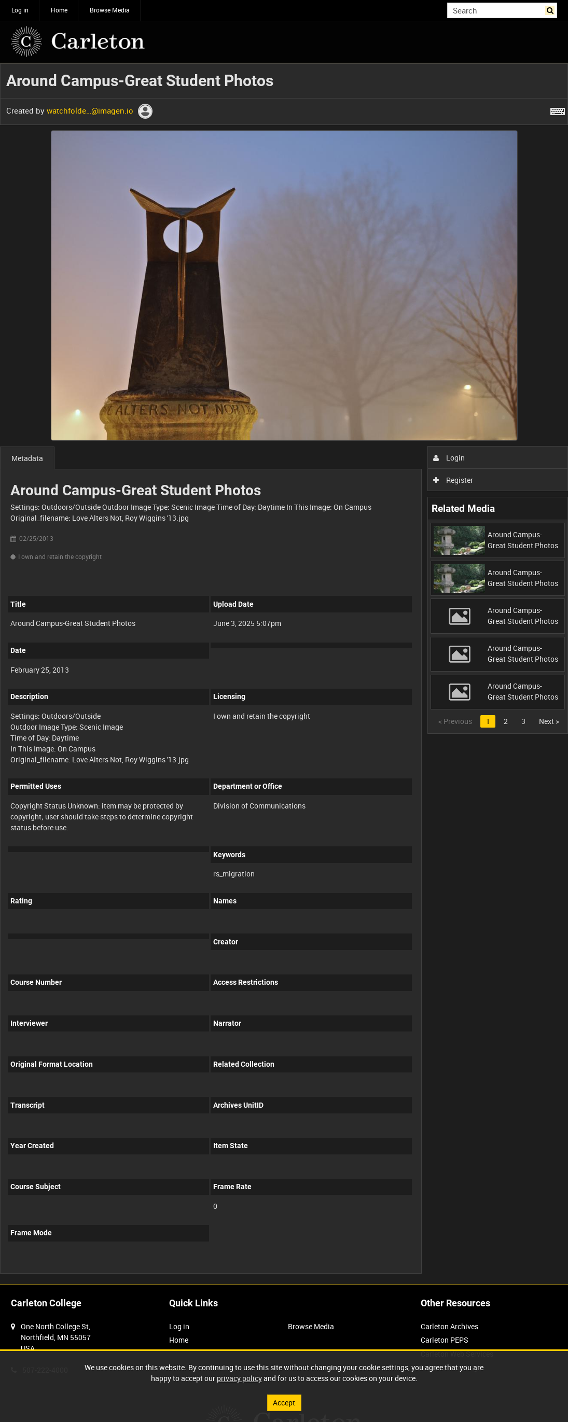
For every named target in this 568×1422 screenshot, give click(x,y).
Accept (284, 1402)
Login (449, 458)
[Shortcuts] (557, 109)
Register (453, 480)
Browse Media (110, 10)
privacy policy (239, 1378)
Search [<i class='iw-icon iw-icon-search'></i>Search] (551, 9)
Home (59, 10)
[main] (284, 674)
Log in (20, 10)
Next (549, 721)
